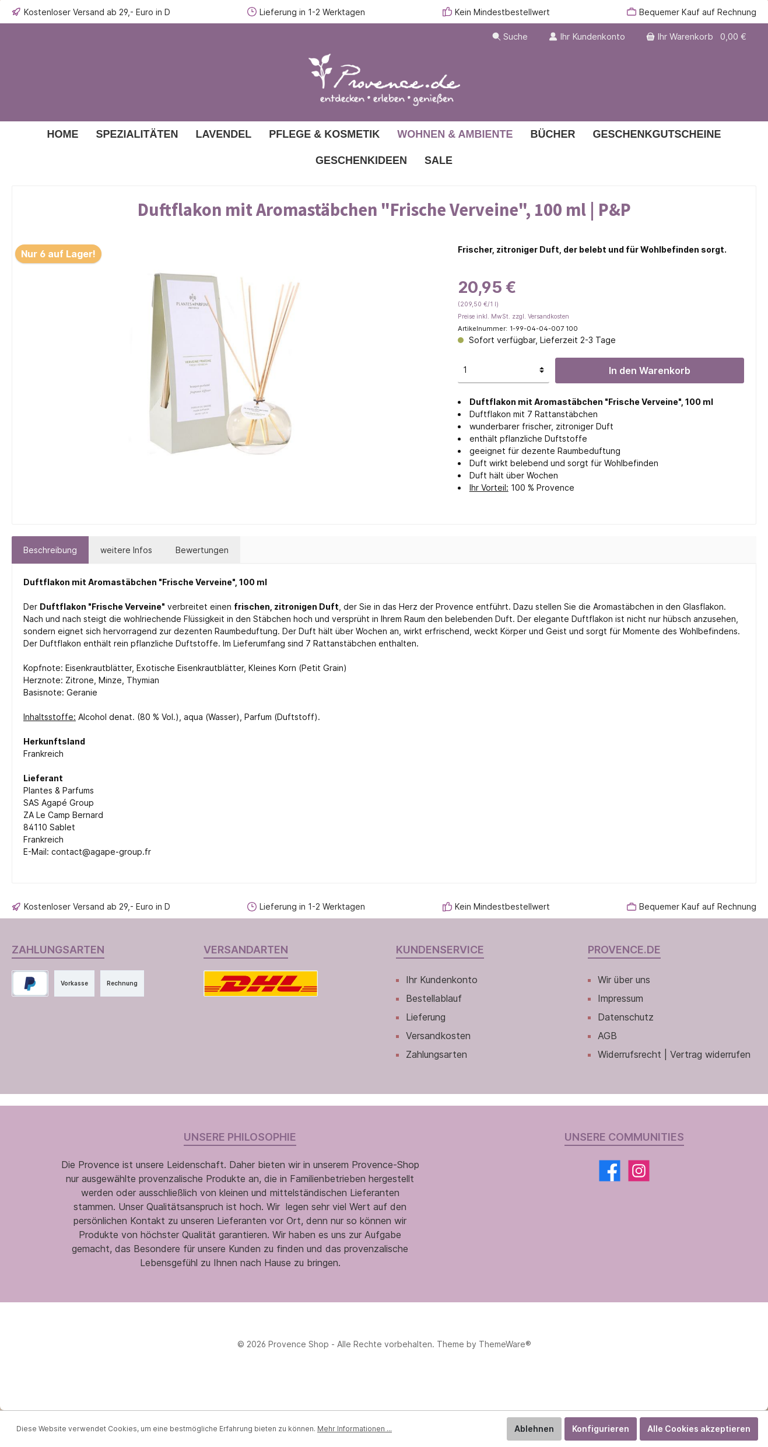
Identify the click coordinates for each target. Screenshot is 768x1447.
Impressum (620, 998)
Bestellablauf (434, 998)
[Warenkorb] (697, 36)
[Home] (62, 134)
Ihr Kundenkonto (442, 979)
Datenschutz (626, 1017)
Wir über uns (624, 979)
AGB (607, 1035)
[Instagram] (639, 1171)
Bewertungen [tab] (202, 550)
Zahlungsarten (436, 1054)
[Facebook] (610, 1171)
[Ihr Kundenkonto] (587, 36)
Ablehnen (534, 1429)
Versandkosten (438, 1035)
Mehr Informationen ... (354, 1428)
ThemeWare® (505, 1344)
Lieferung (426, 1017)
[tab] (50, 550)
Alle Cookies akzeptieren (699, 1429)
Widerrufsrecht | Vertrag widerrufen (674, 1054)
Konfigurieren (600, 1429)
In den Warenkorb (649, 370)
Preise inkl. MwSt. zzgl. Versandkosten (513, 316)
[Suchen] (510, 36)
